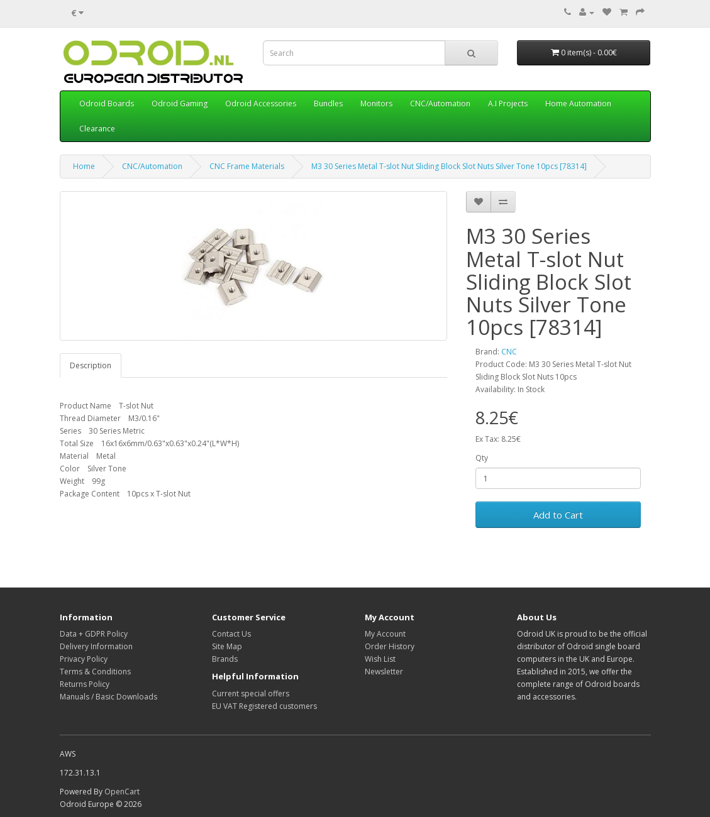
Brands (225, 659)
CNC (509, 351)
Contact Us (231, 633)
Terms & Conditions (95, 671)
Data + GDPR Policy (94, 633)
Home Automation (578, 103)
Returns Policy (84, 684)
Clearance (97, 128)
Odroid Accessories (260, 103)
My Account (385, 633)
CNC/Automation (440, 103)
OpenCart (122, 791)
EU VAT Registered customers (264, 706)
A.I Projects (508, 103)
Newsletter (384, 671)
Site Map (227, 646)
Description (90, 365)
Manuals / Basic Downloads (108, 696)
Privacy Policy (84, 659)
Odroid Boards (106, 103)
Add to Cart (558, 514)
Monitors (376, 103)
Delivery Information (96, 646)
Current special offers (250, 693)
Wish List (380, 659)
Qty (481, 457)
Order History (389, 646)
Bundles (328, 103)
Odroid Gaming (180, 103)
